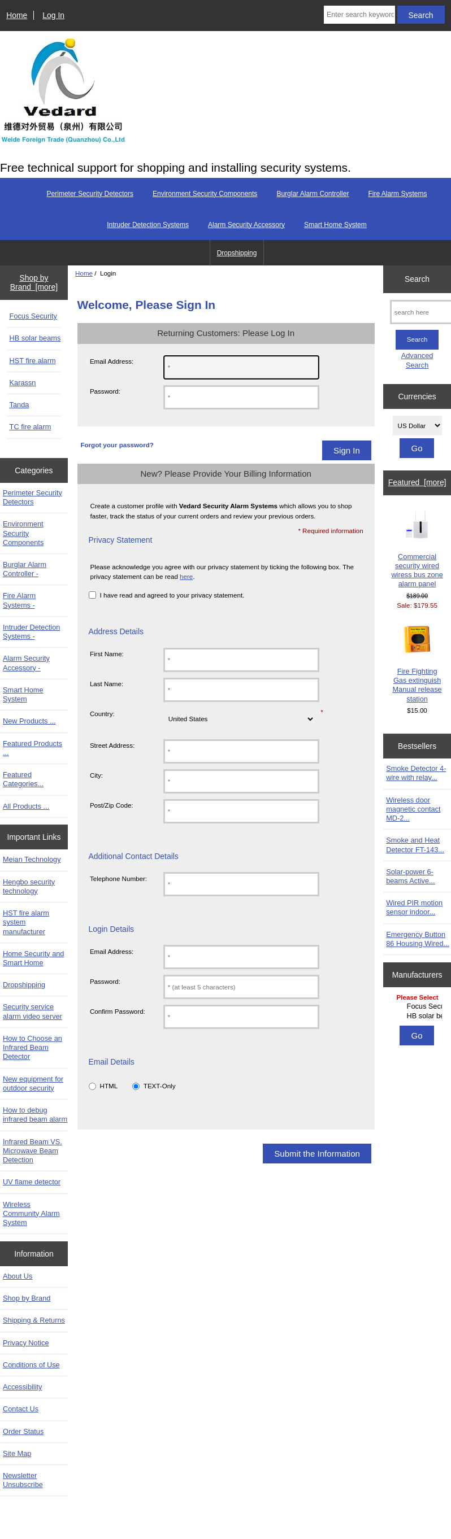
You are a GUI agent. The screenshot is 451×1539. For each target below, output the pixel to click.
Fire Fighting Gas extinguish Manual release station (416, 664)
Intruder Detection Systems (148, 225)
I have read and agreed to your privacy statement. (172, 595)
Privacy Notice (26, 1343)
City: (96, 775)
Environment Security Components (205, 194)
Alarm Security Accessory (246, 225)
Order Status (23, 1431)
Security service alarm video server (32, 1011)
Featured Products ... (32, 748)
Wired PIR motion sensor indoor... (414, 907)
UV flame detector (31, 1182)
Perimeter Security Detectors (90, 194)
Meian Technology (32, 859)
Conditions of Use (31, 1365)
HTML (109, 1085)
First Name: (107, 653)
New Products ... (29, 721)
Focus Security (33, 316)
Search (417, 279)
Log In (53, 15)
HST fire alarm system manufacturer (26, 922)
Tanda (19, 404)
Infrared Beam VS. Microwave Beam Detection (32, 1150)
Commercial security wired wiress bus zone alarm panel (417, 549)
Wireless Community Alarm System (31, 1213)
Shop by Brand (26, 1298)
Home (16, 15)
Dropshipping (237, 253)
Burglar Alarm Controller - (24, 569)
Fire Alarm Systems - (19, 600)
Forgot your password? (116, 444)
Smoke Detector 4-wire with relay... (416, 773)
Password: (105, 391)
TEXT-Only (160, 1085)
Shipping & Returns (34, 1320)
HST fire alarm (33, 360)
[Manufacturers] (417, 1007)
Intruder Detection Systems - (31, 631)
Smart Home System (335, 225)
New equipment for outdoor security (33, 1083)
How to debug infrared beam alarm (35, 1114)
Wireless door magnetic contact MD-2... (413, 809)
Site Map (17, 1453)
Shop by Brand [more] (34, 282)
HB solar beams (35, 338)
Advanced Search (417, 360)
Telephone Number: (118, 878)
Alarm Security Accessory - (26, 663)
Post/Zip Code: (111, 805)
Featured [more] (417, 482)
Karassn (23, 382)
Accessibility (22, 1387)
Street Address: (112, 745)
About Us (17, 1276)
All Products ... (26, 806)
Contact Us (20, 1409)
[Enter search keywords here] (359, 15)
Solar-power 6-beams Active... (410, 876)
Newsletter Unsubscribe (23, 1480)
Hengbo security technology (29, 886)
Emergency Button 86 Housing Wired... (417, 939)
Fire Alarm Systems (397, 194)
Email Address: (111, 361)
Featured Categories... (23, 779)
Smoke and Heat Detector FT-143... (415, 844)
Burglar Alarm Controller (312, 194)
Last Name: (106, 683)
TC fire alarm (30, 426)
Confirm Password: (117, 1011)
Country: (102, 713)
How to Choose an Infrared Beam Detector (32, 1047)
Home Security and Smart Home (33, 958)
